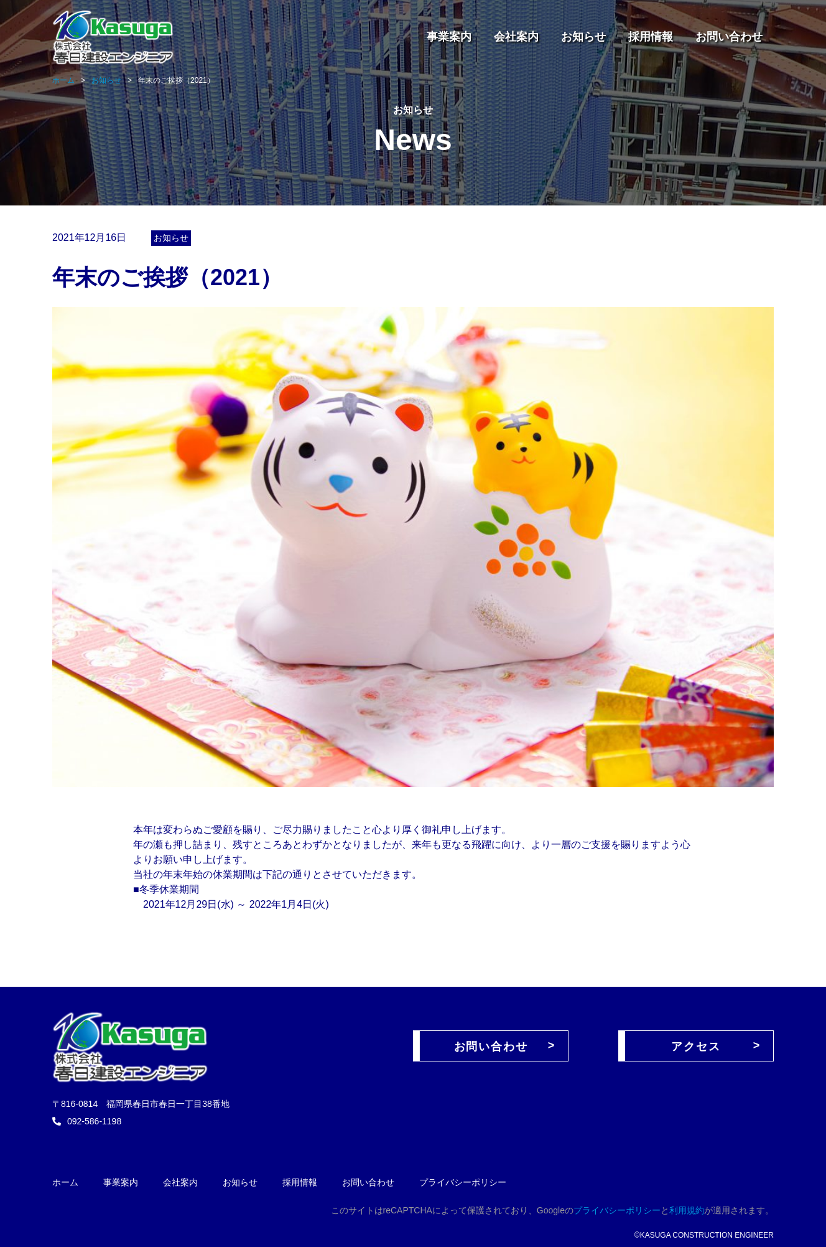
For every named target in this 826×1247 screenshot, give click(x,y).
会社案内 (516, 37)
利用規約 (686, 1210)
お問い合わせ (729, 37)
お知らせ (583, 37)
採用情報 (650, 37)
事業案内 (449, 37)
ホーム (65, 1182)
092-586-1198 (94, 1121)
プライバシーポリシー (462, 1182)
